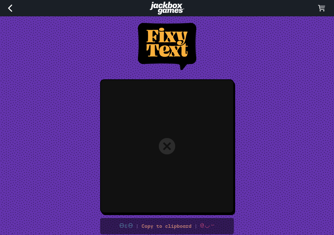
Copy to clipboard (167, 226)
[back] (10, 10)
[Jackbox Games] (167, 13)
